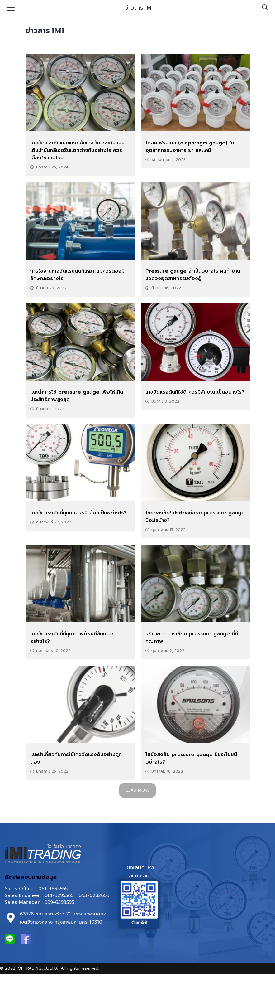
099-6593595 (60, 902)
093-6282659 (93, 895)
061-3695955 (53, 888)
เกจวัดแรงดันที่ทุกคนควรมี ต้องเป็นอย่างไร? (78, 513)
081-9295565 (59, 895)
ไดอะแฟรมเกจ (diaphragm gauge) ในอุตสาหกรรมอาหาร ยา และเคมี (189, 146)
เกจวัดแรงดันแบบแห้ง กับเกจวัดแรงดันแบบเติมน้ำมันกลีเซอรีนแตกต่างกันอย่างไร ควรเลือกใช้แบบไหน (77, 150)
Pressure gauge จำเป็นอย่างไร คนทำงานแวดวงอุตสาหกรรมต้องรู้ (192, 274)
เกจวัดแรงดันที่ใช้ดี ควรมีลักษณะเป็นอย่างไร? (194, 392)
